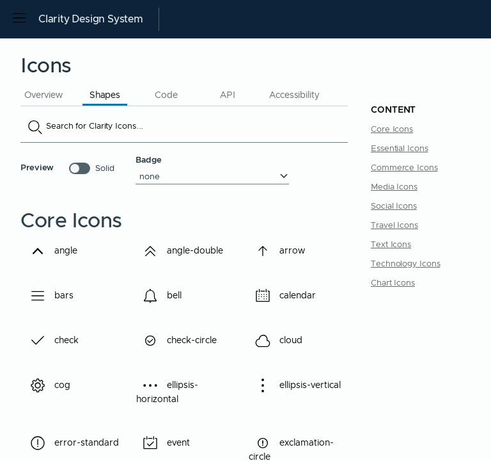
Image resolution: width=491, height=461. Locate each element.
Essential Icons (399, 149)
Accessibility (294, 95)
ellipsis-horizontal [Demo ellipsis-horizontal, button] (167, 391)
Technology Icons (405, 264)
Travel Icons (394, 226)
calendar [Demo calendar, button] (289, 295)
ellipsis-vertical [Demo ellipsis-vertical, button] (295, 391)
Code (166, 95)
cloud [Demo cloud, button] (282, 340)
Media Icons (394, 187)
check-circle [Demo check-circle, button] (183, 340)
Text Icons (391, 245)
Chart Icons (393, 283)
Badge (149, 160)
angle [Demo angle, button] (57, 251)
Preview (37, 168)
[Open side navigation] (19, 19)
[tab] (43, 94)
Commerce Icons (404, 168)
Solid (104, 169)
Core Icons (392, 129)
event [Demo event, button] (170, 443)
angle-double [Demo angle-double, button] (187, 251)
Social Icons (394, 206)
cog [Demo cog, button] (54, 385)
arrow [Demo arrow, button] (284, 251)
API (227, 95)
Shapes (105, 95)
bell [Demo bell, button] (166, 295)
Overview (43, 95)
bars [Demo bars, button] (55, 295)
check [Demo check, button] (58, 340)
